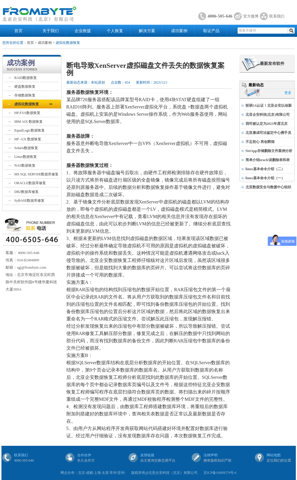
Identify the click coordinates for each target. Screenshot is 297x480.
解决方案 (147, 31)
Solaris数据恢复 (26, 148)
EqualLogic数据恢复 (29, 130)
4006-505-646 (220, 16)
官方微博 (250, 16)
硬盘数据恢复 (24, 86)
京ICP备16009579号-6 (219, 473)
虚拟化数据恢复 (26, 104)
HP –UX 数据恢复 (27, 139)
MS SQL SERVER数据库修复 (36, 174)
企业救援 (83, 31)
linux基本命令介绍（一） (265, 178)
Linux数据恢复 (25, 157)
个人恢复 (115, 31)
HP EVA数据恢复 (27, 113)
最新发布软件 (272, 63)
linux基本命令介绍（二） (265, 169)
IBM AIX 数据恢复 (28, 122)
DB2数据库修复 (26, 192)
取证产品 (211, 31)
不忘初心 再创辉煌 (260, 142)
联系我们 (276, 16)
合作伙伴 (84, 455)
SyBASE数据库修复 (29, 200)
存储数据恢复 (24, 95)
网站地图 (274, 455)
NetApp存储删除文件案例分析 (269, 151)
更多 (287, 93)
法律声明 (210, 455)
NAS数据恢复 (24, 165)
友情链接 (147, 455)
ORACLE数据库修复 (30, 183)
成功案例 (179, 31)
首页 (18, 31)
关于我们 (50, 31)
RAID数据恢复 (25, 78)
